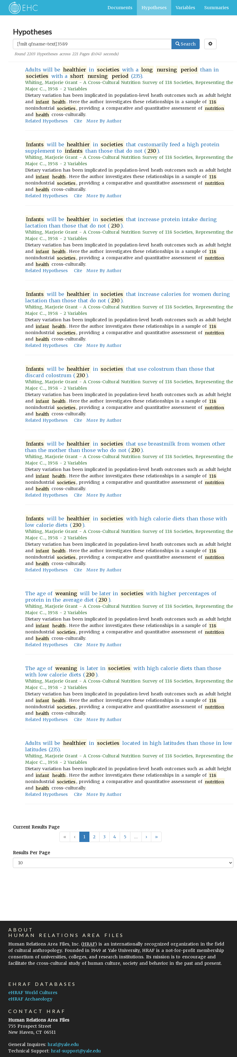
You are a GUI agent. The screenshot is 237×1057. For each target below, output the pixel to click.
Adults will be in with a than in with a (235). (122, 73)
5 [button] (125, 837)
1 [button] (84, 837)
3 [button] (104, 837)
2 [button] (94, 837)
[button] (146, 837)
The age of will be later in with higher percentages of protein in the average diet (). (120, 596)
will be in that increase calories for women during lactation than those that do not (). (127, 297)
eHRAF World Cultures (32, 992)
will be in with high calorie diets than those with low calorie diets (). (126, 522)
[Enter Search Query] (92, 44)
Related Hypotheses (46, 121)
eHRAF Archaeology (30, 999)
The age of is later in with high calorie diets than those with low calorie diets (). (123, 671)
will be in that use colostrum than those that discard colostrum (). (120, 372)
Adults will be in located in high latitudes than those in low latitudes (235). (128, 746)
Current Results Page (36, 827)
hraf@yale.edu (63, 1044)
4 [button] (114, 837)
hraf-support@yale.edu (76, 1051)
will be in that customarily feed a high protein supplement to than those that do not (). (122, 147)
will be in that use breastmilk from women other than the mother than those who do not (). (125, 447)
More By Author (104, 121)
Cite (78, 121)
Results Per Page (31, 852)
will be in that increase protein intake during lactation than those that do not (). (121, 222)
